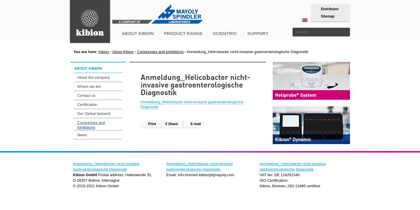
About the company (93, 77)
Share (173, 124)
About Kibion (123, 52)
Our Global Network (94, 113)
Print (152, 124)
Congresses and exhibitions (160, 52)
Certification (87, 104)
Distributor (330, 9)
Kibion (104, 52)
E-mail (195, 124)
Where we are (89, 86)
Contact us (86, 95)
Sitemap (328, 16)
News (82, 135)
